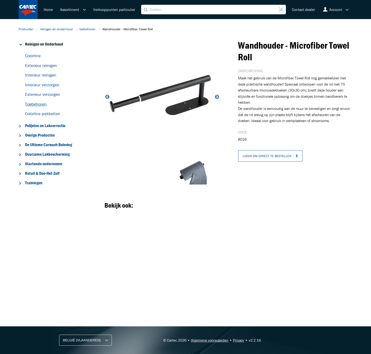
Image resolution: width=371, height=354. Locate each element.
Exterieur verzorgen (42, 94)
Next (216, 97)
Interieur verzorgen (42, 84)
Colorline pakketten (42, 113)
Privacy (238, 340)
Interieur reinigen (40, 75)
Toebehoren (35, 104)
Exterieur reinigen (41, 65)
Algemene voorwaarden (209, 340)
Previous (106, 97)
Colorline (33, 55)
